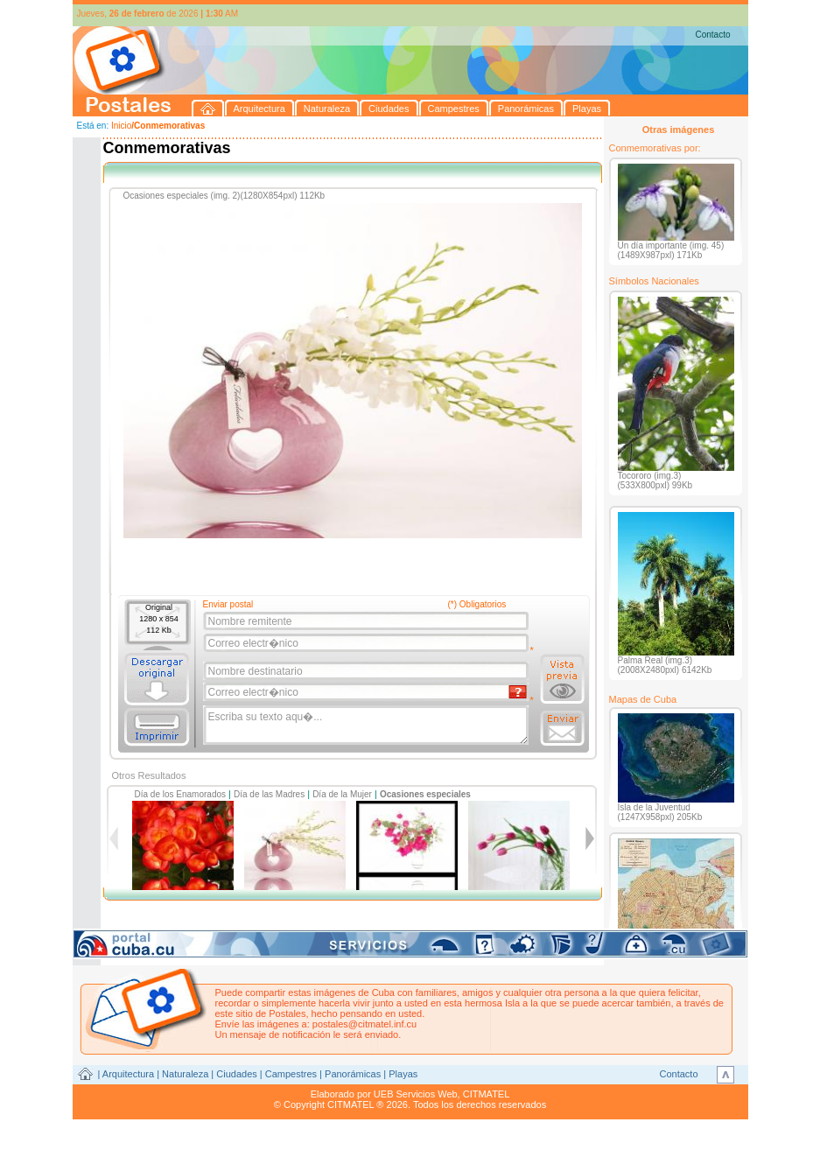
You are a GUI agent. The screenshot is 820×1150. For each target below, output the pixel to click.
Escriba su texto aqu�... (367, 725)
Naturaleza (185, 1074)
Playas (403, 1074)
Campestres (291, 1074)
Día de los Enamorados (181, 794)
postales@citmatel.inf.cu (364, 1024)
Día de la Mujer (342, 794)
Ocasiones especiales (425, 794)
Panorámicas (353, 1074)
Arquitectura (128, 1074)
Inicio (121, 125)
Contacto (712, 34)
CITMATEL (486, 1094)
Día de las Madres (269, 794)
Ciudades (236, 1074)
